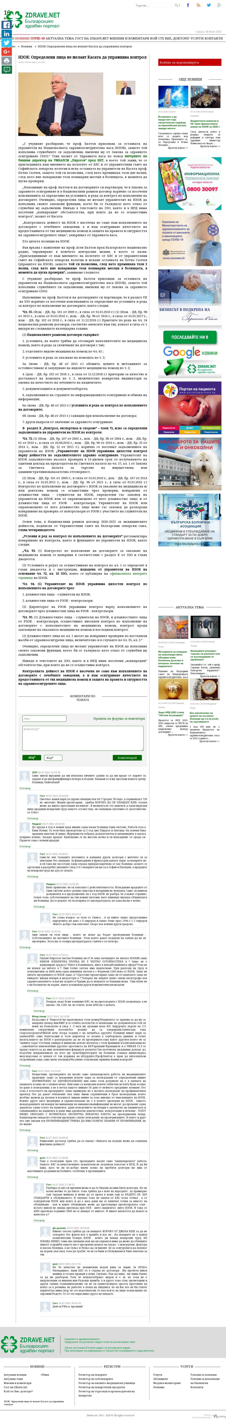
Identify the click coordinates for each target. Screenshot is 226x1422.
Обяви (45, 1374)
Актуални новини (15, 1374)
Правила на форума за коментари (119, 718)
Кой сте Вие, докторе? (170, 38)
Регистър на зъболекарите (96, 1378)
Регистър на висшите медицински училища (107, 1383)
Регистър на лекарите (93, 1374)
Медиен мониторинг (167, 1383)
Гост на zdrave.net (92, 38)
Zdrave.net (92, 1415)
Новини (22, 38)
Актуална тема (60, 38)
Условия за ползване (203, 1374)
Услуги (197, 38)
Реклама (158, 1387)
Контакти (214, 38)
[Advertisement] (192, 576)
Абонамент (160, 1378)
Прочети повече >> (178, 147)
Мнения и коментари (129, 38)
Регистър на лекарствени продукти (102, 1387)
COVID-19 (38, 38)
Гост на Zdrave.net (15, 1387)
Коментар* (83, 738)
